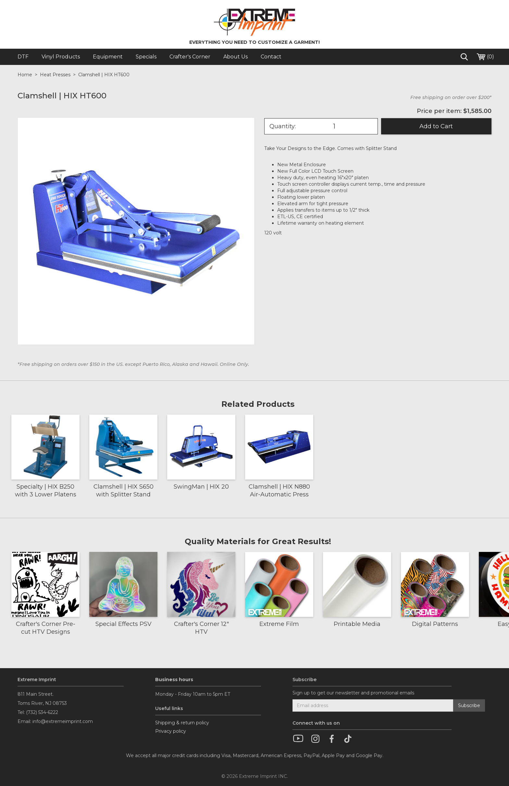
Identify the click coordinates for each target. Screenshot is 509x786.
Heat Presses (55, 75)
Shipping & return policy (182, 723)
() (485, 57)
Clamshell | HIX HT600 (104, 75)
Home (25, 75)
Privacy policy (170, 731)
